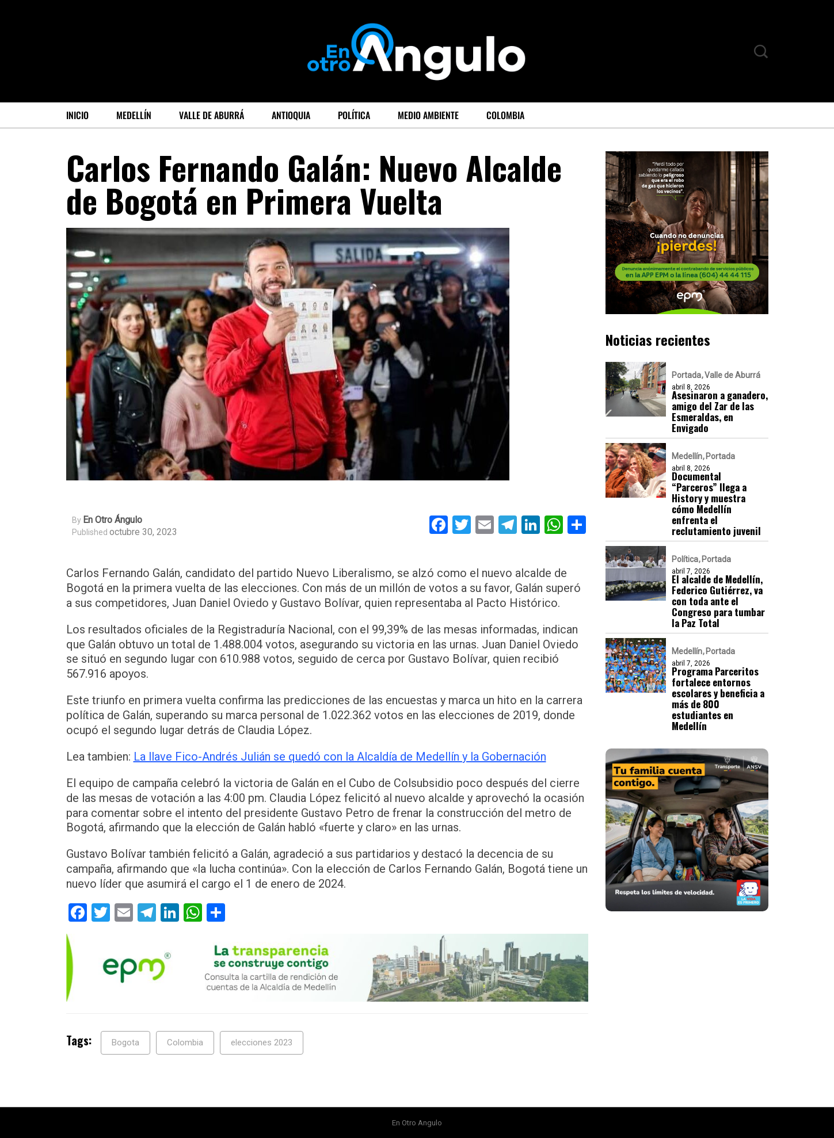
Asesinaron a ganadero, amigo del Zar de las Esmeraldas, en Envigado (720, 411)
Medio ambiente (428, 115)
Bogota (125, 1042)
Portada (686, 375)
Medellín (133, 115)
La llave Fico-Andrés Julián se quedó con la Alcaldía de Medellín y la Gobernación (340, 756)
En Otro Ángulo (112, 520)
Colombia (505, 115)
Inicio (77, 115)
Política (354, 115)
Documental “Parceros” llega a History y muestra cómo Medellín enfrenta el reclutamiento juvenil (716, 503)
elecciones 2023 (261, 1042)
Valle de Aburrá (211, 115)
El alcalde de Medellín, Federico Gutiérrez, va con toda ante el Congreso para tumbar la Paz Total (718, 601)
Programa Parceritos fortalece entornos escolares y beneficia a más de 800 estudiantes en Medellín (718, 698)
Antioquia (291, 115)
